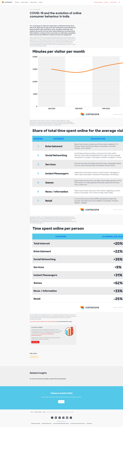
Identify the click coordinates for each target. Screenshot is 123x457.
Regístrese (35, 342)
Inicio (32, 412)
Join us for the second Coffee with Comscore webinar (42, 321)
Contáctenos (89, 423)
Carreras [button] (41, 2)
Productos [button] (17, 2)
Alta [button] (61, 401)
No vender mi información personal (77, 423)
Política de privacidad (35, 423)
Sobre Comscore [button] (33, 2)
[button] (98, 3)
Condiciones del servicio (47, 423)
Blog (31, 9)
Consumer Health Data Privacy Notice (61, 423)
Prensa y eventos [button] (24, 2)
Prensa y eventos (38, 412)
